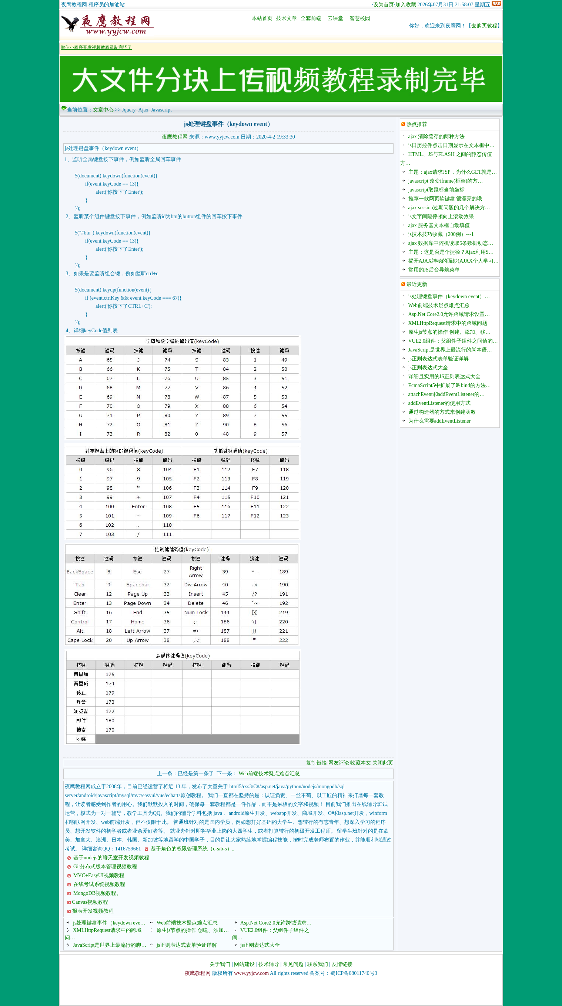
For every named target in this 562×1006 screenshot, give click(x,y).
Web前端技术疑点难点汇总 (269, 773)
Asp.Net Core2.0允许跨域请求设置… (449, 314)
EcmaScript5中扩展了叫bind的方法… (449, 385)
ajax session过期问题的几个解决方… (449, 207)
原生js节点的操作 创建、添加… (193, 930)
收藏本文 (361, 763)
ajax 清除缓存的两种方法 (436, 136)
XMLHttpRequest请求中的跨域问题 (447, 323)
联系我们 (317, 964)
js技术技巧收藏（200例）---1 (441, 234)
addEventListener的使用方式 (439, 403)
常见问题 (293, 964)
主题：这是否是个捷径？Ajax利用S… (451, 252)
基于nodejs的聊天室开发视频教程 (110, 857)
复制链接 (316, 763)
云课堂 (335, 18)
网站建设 (244, 964)
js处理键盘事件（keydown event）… (449, 296)
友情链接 (342, 964)
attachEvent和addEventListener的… (446, 394)
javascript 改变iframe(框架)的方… (445, 181)
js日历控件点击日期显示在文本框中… (451, 145)
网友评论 (338, 763)
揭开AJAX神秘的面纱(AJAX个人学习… (453, 261)
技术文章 (286, 18)
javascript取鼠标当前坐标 (436, 190)
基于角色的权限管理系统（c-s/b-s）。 (193, 849)
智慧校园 (359, 18)
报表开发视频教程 (93, 911)
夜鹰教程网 (175, 137)
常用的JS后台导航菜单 (434, 270)
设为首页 (383, 4)
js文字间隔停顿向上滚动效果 (441, 216)
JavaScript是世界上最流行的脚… (109, 945)
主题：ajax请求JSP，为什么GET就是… (452, 172)
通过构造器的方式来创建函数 (442, 412)
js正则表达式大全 (260, 945)
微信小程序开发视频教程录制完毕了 (96, 47)
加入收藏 (405, 4)
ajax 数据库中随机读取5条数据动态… (451, 243)
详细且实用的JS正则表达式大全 (444, 376)
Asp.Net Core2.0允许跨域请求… (276, 923)
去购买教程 (484, 26)
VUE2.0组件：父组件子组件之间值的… (453, 341)
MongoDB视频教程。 (96, 893)
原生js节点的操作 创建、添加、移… (449, 332)
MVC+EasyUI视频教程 (98, 875)
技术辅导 (268, 964)
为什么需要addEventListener (439, 421)
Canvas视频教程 (90, 902)
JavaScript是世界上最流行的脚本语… (450, 350)
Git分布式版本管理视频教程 (104, 866)
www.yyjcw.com (251, 973)
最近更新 (417, 284)
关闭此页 (382, 763)
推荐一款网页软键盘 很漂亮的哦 (445, 198)
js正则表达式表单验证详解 (187, 945)
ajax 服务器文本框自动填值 (439, 225)
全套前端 (311, 18)
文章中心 (103, 110)
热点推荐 (417, 124)
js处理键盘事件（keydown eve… (109, 923)
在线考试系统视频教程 (99, 884)
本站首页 (262, 18)
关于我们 (220, 964)
